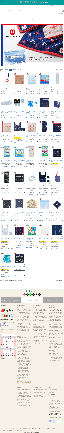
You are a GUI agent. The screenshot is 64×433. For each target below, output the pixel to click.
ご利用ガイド (61, 5)
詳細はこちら (21, 378)
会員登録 (51, 5)
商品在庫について (20, 387)
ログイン (46, 5)
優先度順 (6, 69)
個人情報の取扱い (19, 430)
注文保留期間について (37, 387)
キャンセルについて (37, 305)
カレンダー (3, 331)
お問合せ (50, 387)
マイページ (56, 5)
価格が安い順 (14, 69)
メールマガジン (61, 6)
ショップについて (45, 428)
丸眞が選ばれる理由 (36, 428)
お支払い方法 (3, 305)
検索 (63, 11)
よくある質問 (18, 428)
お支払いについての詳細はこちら (7, 329)
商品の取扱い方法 (26, 428)
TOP (1, 10)
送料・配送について (21, 305)
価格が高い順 (20, 69)
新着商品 (10, 10)
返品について (51, 305)
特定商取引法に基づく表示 (8, 430)
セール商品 (18, 10)
